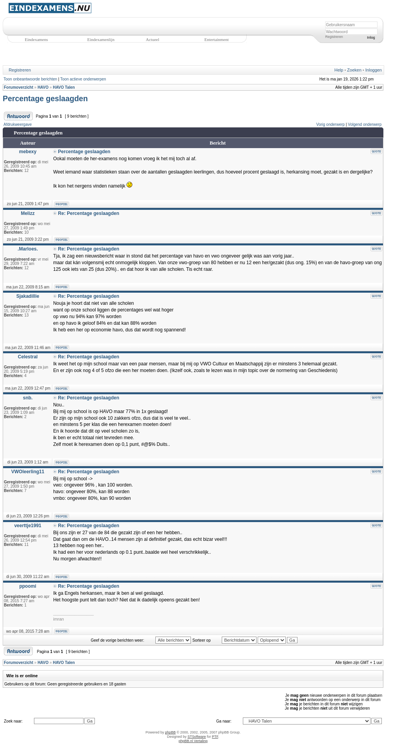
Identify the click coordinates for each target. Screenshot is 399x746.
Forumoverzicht (18, 87)
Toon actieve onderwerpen (83, 79)
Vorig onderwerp (330, 124)
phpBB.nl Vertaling (192, 741)
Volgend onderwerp (364, 124)
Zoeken (354, 70)
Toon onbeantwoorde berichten (30, 79)
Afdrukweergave (18, 124)
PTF (215, 737)
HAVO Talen (64, 87)
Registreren (334, 37)
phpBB (170, 732)
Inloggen (373, 70)
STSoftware (196, 737)
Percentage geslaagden (45, 98)
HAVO (42, 87)
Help (339, 70)
